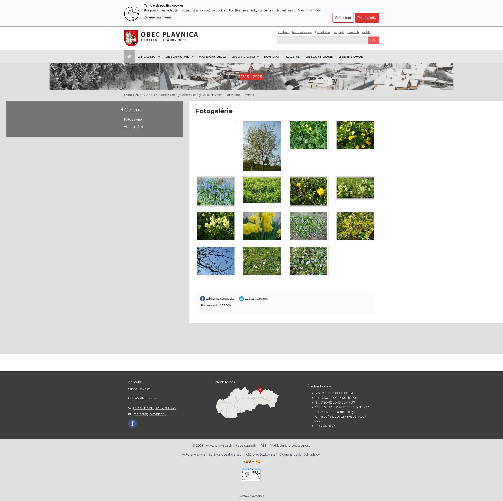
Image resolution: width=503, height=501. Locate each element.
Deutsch (353, 32)
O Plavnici (147, 57)
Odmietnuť (343, 18)
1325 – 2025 (251, 76)
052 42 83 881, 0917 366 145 (154, 408)
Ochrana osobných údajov (299, 454)
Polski (366, 32)
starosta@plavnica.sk (150, 414)
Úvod (128, 95)
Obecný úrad (177, 57)
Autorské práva (193, 454)
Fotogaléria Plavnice (207, 95)
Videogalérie (133, 127)
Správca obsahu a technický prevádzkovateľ (242, 454)
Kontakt (283, 32)
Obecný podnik (319, 57)
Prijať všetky (367, 18)
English (339, 32)
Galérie (293, 57)
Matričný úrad (212, 57)
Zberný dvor (351, 57)
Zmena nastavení (157, 17)
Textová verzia (302, 32)
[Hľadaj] (322, 40)
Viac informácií (309, 10)
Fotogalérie (179, 95)
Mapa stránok (245, 446)
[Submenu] (159, 56)
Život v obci (243, 57)
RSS (263, 446)
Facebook (324, 32)
